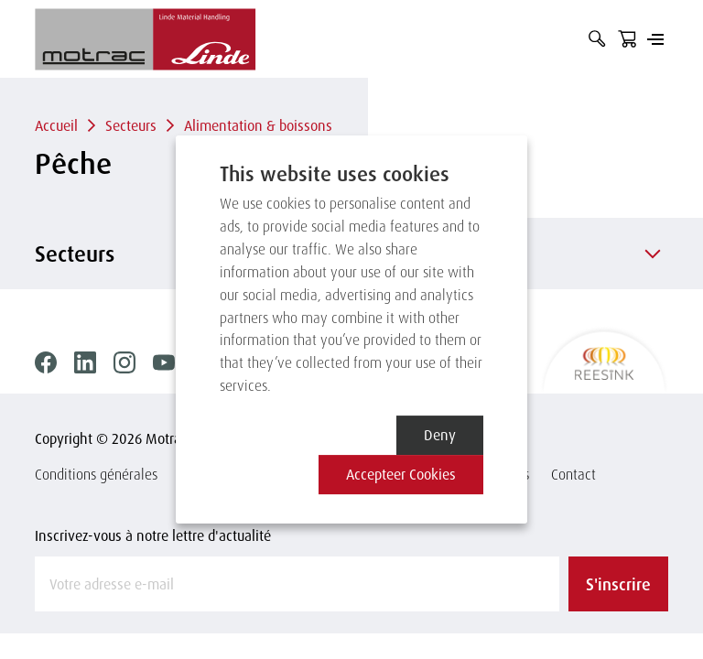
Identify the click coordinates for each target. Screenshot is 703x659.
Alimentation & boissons (258, 125)
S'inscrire (618, 584)
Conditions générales (96, 474)
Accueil (56, 125)
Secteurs (131, 125)
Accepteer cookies (401, 474)
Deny (440, 435)
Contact (573, 474)
